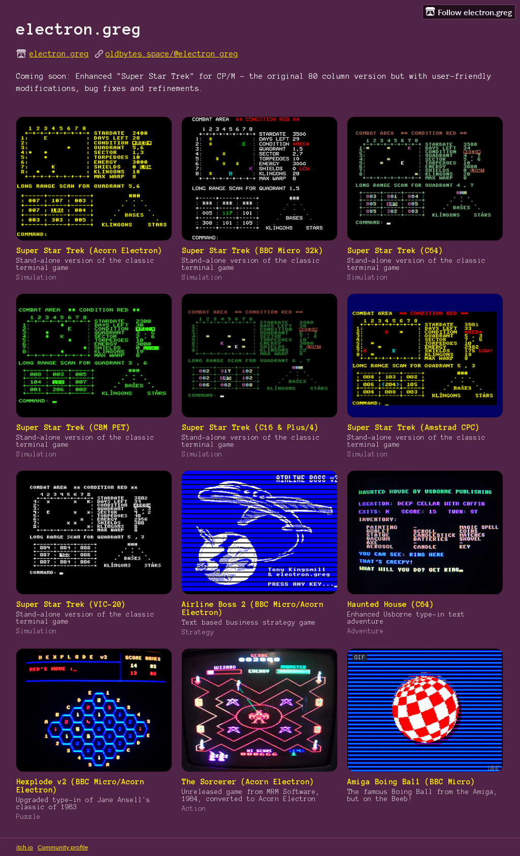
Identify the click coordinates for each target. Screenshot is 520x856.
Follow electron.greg (469, 12)
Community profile (63, 847)
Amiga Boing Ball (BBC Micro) (411, 782)
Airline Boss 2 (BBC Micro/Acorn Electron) (252, 608)
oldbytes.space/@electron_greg (172, 54)
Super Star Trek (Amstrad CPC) (413, 427)
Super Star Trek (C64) (395, 251)
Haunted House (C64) (390, 604)
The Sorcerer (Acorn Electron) (248, 782)
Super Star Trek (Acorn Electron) (89, 251)
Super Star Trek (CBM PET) (73, 427)
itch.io (24, 847)
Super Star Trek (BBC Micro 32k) (252, 251)
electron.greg (59, 54)
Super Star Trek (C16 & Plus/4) (250, 427)
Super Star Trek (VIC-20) (71, 604)
